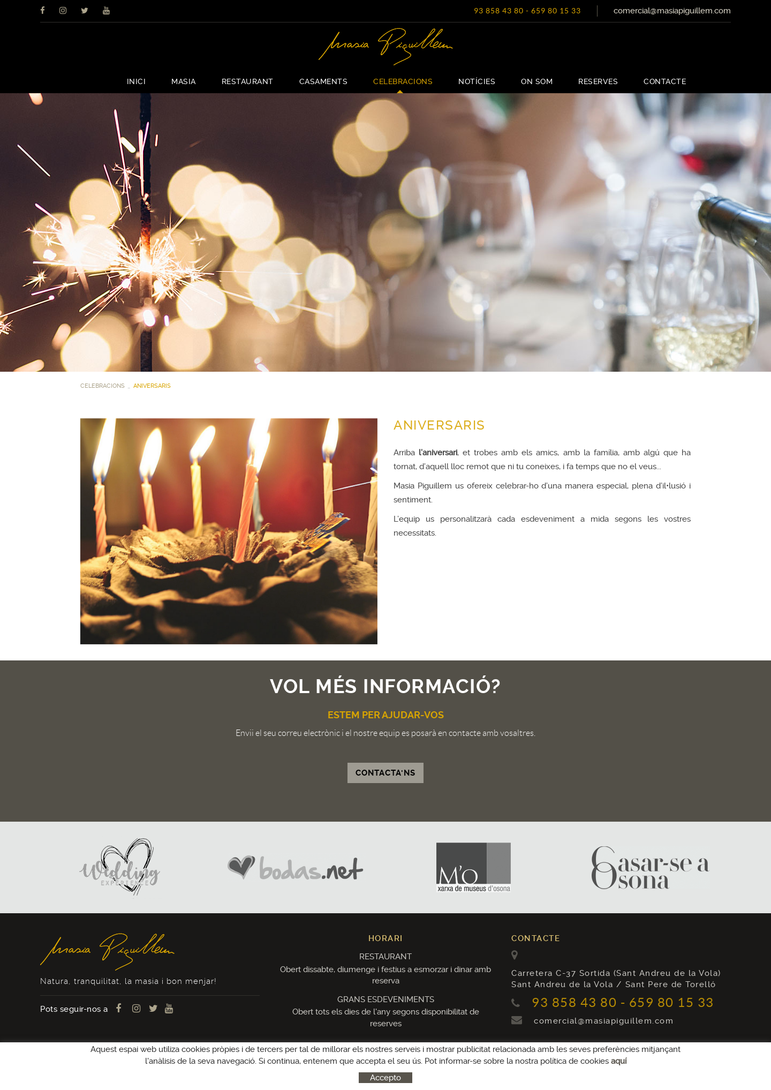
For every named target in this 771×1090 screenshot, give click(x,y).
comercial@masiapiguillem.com (672, 11)
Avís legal (134, 1066)
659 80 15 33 (556, 10)
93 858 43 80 (499, 10)
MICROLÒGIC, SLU (656, 1067)
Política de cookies (74, 1066)
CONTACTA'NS (385, 773)
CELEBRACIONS (102, 385)
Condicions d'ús (189, 1066)
